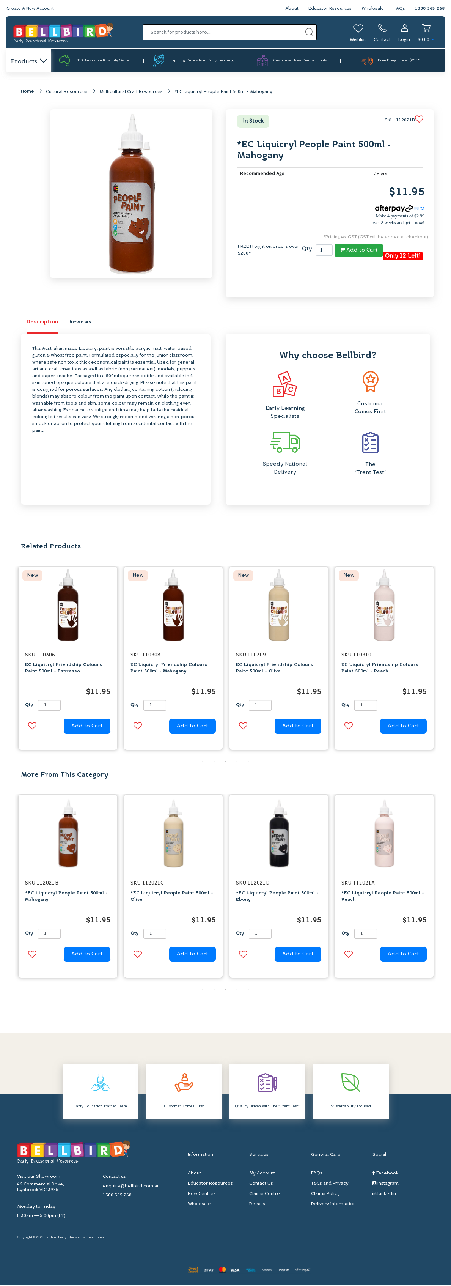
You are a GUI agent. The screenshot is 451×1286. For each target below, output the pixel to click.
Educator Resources (328, 8)
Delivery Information (333, 1205)
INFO (399, 209)
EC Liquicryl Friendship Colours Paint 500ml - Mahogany (168, 668)
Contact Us (261, 1184)
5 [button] (248, 762)
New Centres (202, 1194)
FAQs (399, 8)
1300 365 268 (430, 8)
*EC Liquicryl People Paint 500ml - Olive (171, 896)
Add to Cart (359, 250)
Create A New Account (31, 8)
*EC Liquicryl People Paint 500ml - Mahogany (223, 92)
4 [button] (237, 762)
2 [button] (214, 762)
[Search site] (309, 32)
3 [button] (225, 762)
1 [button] (203, 762)
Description (42, 323)
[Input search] (222, 32)
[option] (68, 660)
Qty (307, 250)
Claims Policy (325, 1194)
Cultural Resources (67, 92)
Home (27, 92)
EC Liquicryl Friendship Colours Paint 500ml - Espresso (63, 668)
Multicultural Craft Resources (131, 92)
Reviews (80, 323)
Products (28, 62)
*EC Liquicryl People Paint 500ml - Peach (382, 896)
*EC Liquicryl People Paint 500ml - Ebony (277, 896)
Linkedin (384, 1194)
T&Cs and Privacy (330, 1184)
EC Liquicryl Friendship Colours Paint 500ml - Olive (274, 668)
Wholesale (372, 8)
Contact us (114, 1177)
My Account (262, 1174)
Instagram (385, 1184)
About (289, 8)
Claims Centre (264, 1194)
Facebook (385, 1173)
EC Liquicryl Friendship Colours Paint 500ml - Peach (379, 668)
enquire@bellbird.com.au (131, 1187)
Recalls (257, 1205)
